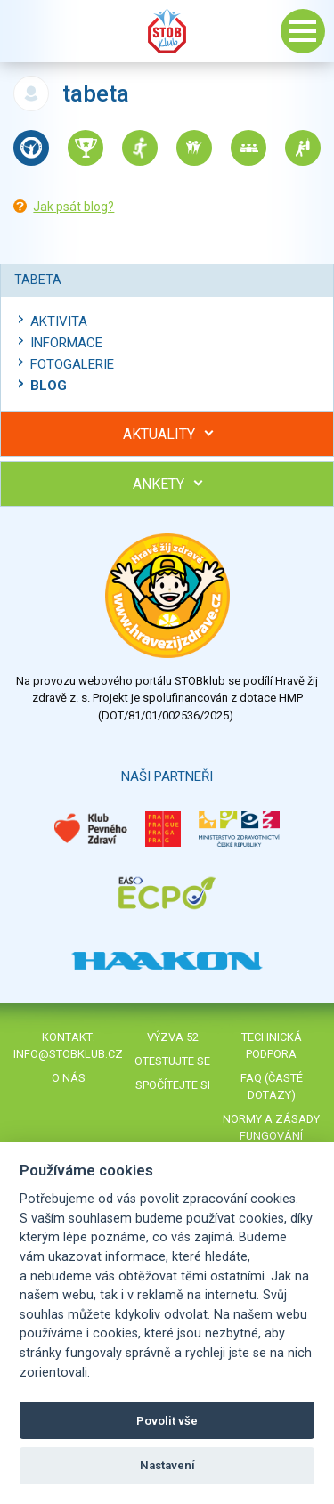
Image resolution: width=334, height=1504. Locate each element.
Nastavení (167, 1465)
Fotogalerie (72, 364)
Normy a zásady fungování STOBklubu (271, 1135)
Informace (66, 343)
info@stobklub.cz (68, 1054)
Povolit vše (167, 1420)
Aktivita (58, 321)
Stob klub (167, 31)
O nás (69, 1078)
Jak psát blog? (73, 206)
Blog (48, 386)
